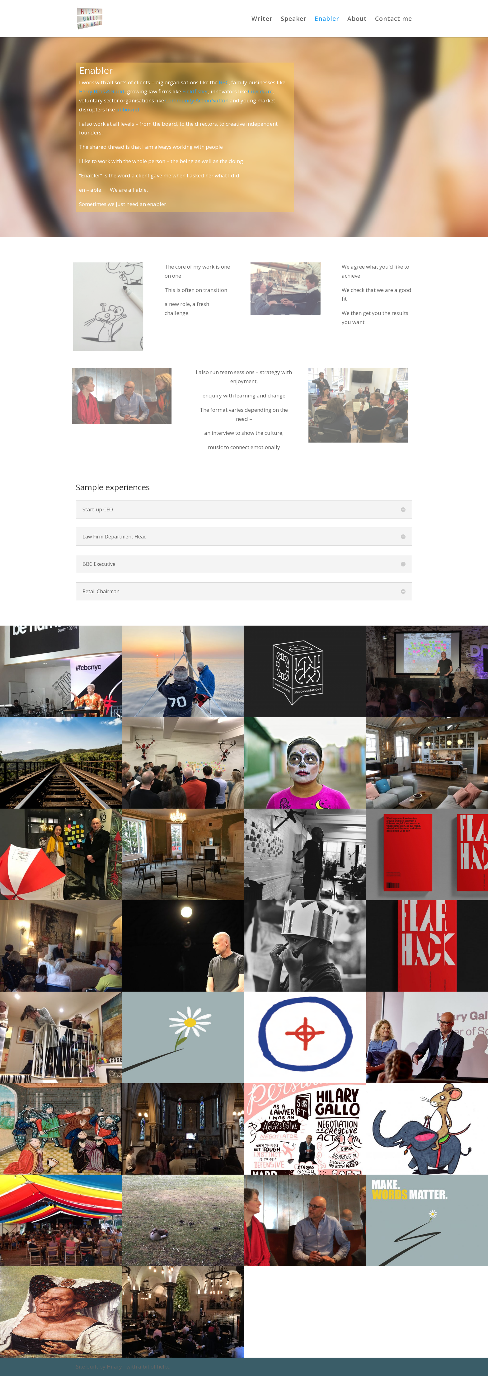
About (357, 19)
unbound (127, 109)
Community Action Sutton (196, 100)
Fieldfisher (195, 91)
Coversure (260, 91)
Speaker (294, 19)
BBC (224, 82)
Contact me (393, 19)
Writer (262, 19)
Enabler (327, 19)
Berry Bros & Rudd (101, 91)
